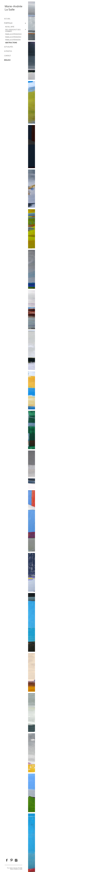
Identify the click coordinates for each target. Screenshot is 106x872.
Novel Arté (9, 27)
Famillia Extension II (13, 37)
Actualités (8, 47)
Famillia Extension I (13, 40)
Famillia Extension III (13, 34)
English (7, 60)
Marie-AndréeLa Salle (13, 8)
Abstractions (11, 42)
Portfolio (8, 23)
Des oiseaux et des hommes (13, 30)
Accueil (7, 19)
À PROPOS (8, 51)
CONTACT (7, 56)
